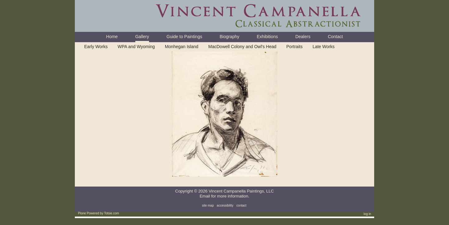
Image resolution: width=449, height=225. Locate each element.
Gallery (142, 36)
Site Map (208, 205)
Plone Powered (88, 213)
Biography (229, 36)
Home (112, 36)
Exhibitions (267, 36)
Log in (367, 214)
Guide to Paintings (184, 36)
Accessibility (225, 205)
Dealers (302, 36)
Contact (335, 36)
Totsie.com (111, 213)
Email (205, 196)
